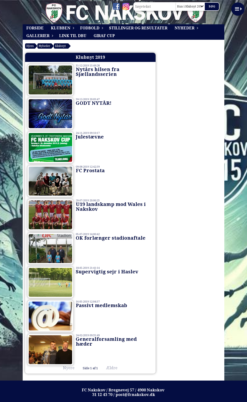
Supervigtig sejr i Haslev (107, 272)
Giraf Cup (104, 35)
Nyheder (186, 28)
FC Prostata (90, 170)
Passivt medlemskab (101, 305)
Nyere (65, 368)
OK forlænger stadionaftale (110, 238)
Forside (35, 28)
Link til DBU (72, 35)
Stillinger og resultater (138, 28)
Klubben (62, 28)
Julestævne (90, 137)
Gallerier (39, 35)
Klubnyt (60, 46)
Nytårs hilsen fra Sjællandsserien (97, 71)
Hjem (30, 46)
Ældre (115, 368)
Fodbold (91, 28)
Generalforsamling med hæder (106, 341)
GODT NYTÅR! (93, 103)
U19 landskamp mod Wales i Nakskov (111, 206)
